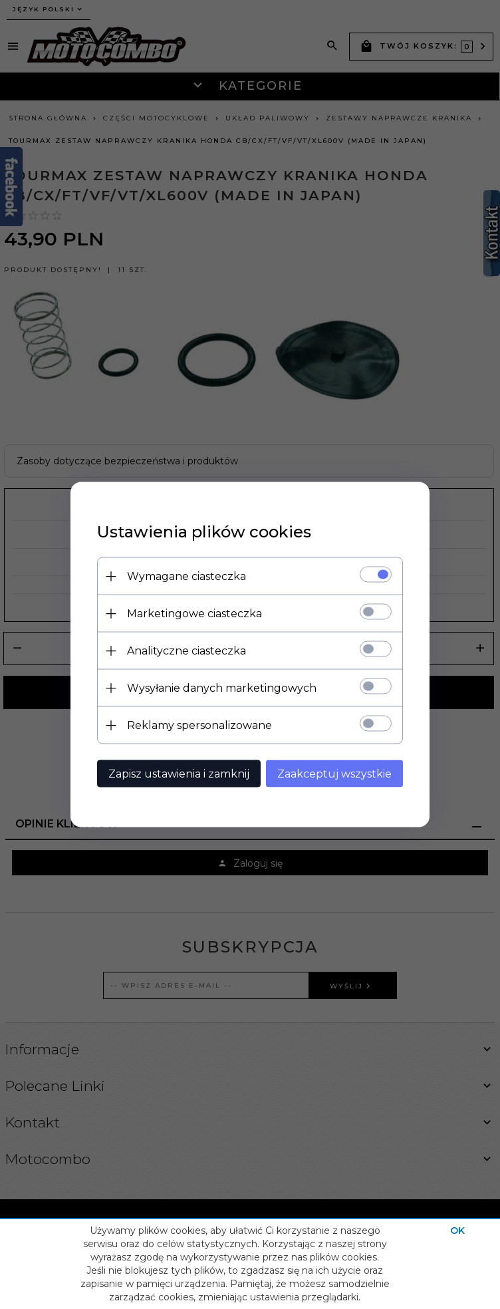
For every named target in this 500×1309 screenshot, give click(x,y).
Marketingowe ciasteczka (194, 613)
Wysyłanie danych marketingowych (221, 688)
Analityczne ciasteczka (186, 651)
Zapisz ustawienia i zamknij (178, 774)
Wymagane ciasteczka (186, 576)
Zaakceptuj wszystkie (334, 774)
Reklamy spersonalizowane (199, 725)
